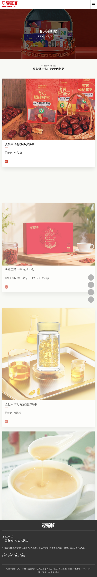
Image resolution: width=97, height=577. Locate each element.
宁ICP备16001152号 (82, 569)
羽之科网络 (53, 572)
